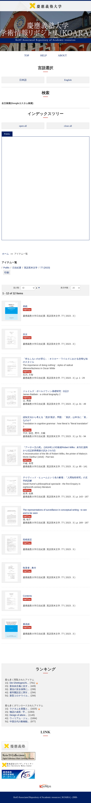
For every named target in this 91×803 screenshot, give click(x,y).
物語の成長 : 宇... (18, 712)
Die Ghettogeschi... (19, 683)
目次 (25, 334)
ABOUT (62, 55)
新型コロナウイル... (19, 695)
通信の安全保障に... (19, 689)
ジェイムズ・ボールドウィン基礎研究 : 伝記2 (46, 391)
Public (7, 134)
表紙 (25, 306)
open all (23, 126)
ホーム (5, 253)
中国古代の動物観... (19, 721)
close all (68, 126)
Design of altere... (18, 715)
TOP (26, 55)
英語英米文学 (30, 267)
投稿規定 (27, 539)
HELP (43, 55)
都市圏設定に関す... (19, 692)
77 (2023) (45, 267)
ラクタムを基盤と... (19, 708)
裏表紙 (26, 624)
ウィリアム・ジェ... (19, 718)
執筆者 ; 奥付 (29, 568)
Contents (27, 596)
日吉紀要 (16, 267)
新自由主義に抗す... (19, 686)
